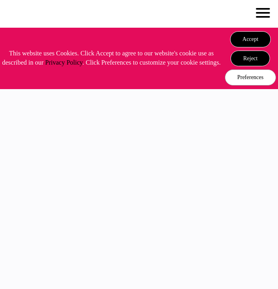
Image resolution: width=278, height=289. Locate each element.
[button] (250, 39)
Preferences (250, 77)
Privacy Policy (63, 62)
